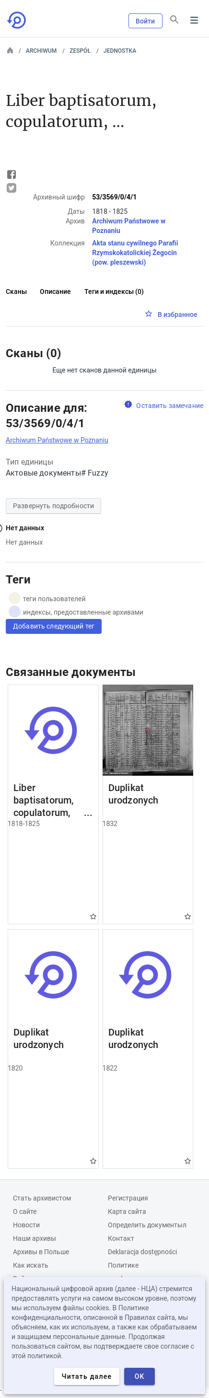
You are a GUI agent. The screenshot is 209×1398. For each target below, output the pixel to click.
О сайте (24, 1211)
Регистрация (128, 1198)
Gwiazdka (93, 916)
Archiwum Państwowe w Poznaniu (57, 440)
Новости (26, 1225)
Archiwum (41, 50)
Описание (55, 291)
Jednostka (120, 50)
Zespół (80, 50)
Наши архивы (34, 1238)
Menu (194, 20)
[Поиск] (174, 19)
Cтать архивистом (42, 1198)
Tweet (11, 188)
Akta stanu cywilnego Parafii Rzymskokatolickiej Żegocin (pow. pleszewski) (135, 252)
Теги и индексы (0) (114, 291)
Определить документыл (147, 1225)
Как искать (30, 1265)
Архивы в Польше (41, 1252)
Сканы (16, 291)
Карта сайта (127, 1211)
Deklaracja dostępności (142, 1252)
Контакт (121, 1238)
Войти (145, 21)
